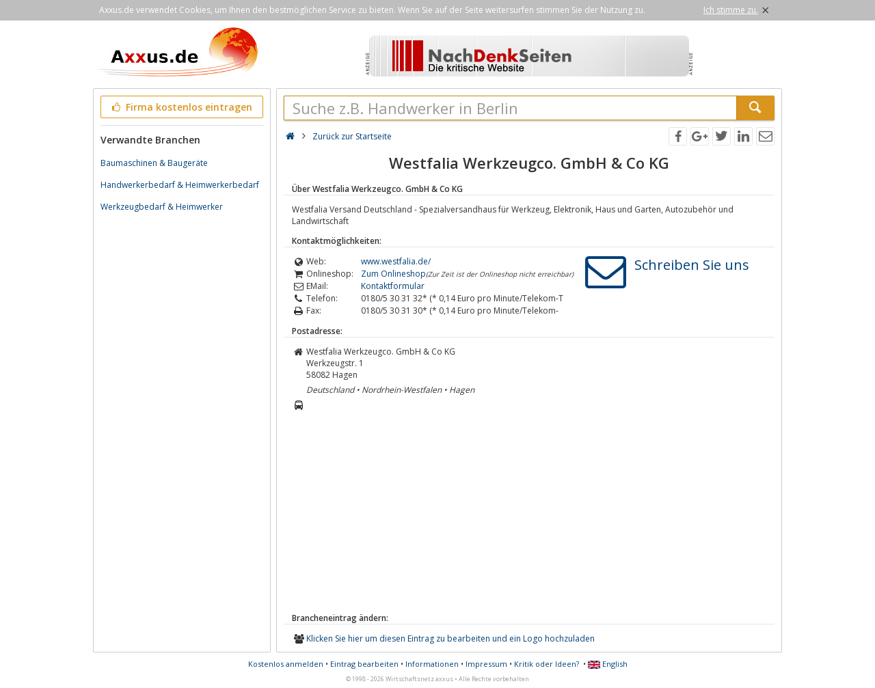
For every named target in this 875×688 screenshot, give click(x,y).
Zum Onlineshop (393, 273)
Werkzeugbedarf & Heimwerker (161, 206)
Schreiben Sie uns (691, 265)
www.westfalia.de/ (396, 261)
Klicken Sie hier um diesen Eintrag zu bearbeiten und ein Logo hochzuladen (450, 638)
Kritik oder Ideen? (546, 664)
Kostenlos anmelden (285, 664)
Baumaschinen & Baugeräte (154, 163)
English (608, 664)
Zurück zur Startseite (352, 136)
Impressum (486, 664)
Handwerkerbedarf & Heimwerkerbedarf (179, 185)
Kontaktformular (393, 286)
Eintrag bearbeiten (364, 664)
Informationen (432, 664)
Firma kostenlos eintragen (180, 106)
